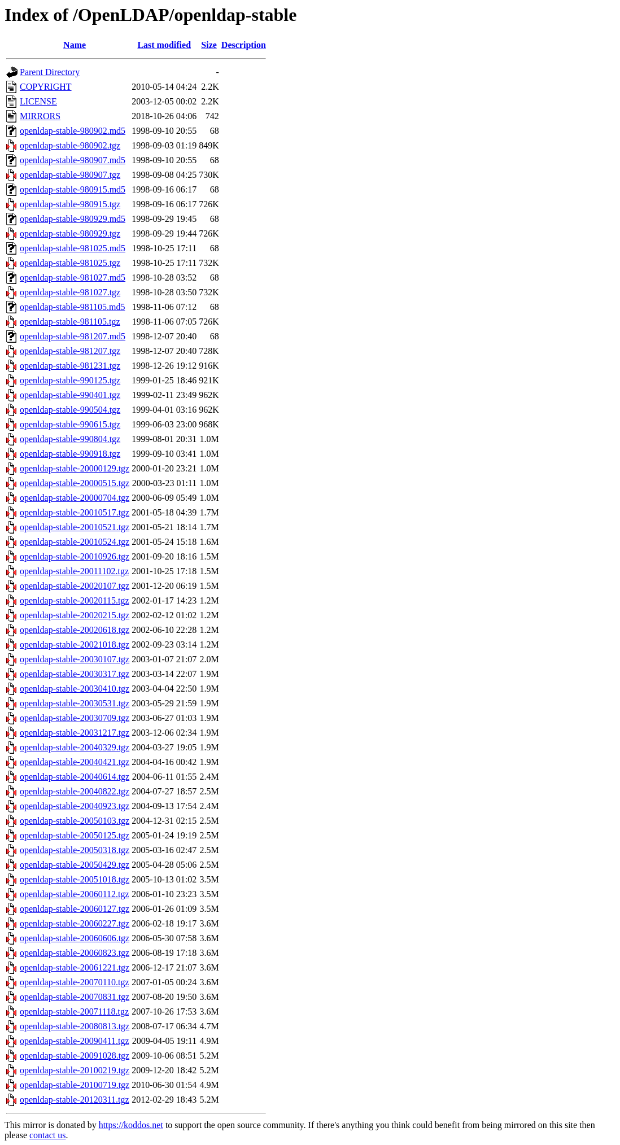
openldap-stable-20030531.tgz (74, 703)
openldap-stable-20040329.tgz (74, 747)
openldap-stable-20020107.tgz (74, 586)
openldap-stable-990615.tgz (70, 424)
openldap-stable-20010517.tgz (74, 512)
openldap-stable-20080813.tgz (74, 1026)
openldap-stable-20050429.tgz (74, 864)
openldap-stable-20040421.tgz (74, 762)
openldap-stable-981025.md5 (72, 248)
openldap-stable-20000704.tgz (74, 497)
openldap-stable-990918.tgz (70, 453)
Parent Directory (50, 72)
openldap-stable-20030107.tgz (74, 659)
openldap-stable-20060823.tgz (74, 953)
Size (209, 45)
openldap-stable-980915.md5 (72, 189)
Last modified (164, 45)
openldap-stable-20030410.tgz (74, 688)
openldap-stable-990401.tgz (70, 395)
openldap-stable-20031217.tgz (74, 732)
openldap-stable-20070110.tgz (74, 982)
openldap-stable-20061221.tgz (74, 967)
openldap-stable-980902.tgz (70, 145)
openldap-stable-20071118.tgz (74, 1011)
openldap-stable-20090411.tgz (74, 1041)
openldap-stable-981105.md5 (72, 307)
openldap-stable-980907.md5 (72, 160)
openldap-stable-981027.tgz (70, 292)
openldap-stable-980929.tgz (70, 233)
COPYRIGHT (46, 86)
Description (243, 45)
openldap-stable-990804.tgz (70, 439)
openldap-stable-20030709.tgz (74, 718)
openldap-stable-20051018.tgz (74, 879)
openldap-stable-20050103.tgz (74, 820)
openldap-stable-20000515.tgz (74, 483)
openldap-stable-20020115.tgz (74, 600)
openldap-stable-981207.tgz (70, 351)
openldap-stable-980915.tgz (70, 204)
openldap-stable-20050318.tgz (74, 850)
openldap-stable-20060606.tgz (74, 938)
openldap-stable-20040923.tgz (74, 806)
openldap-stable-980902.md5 (72, 131)
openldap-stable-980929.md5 (72, 219)
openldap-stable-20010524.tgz (74, 542)
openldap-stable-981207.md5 (72, 336)
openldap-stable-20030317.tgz (74, 674)
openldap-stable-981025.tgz (70, 263)
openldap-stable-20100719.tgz (74, 1085)
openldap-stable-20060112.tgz (74, 894)
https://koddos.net (131, 1125)
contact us (47, 1135)
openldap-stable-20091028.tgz (74, 1055)
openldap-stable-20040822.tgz (74, 791)
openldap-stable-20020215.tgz (74, 615)
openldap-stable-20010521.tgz (74, 527)
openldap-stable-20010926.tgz (74, 556)
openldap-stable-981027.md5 (72, 277)
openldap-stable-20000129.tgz (74, 468)
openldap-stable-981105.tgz (70, 321)
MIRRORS (40, 116)
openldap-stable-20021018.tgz (74, 644)
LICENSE (38, 101)
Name (74, 45)
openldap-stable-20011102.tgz (74, 571)
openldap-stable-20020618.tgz (74, 630)
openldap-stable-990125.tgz (70, 380)
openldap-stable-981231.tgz (70, 365)
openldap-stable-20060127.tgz (74, 909)
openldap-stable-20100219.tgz (74, 1070)
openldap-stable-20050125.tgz (74, 835)
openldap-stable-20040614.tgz (74, 776)
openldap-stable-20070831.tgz (74, 997)
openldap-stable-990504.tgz (70, 409)
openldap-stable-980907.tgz (70, 175)
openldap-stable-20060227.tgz (74, 923)
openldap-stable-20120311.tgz (74, 1099)
